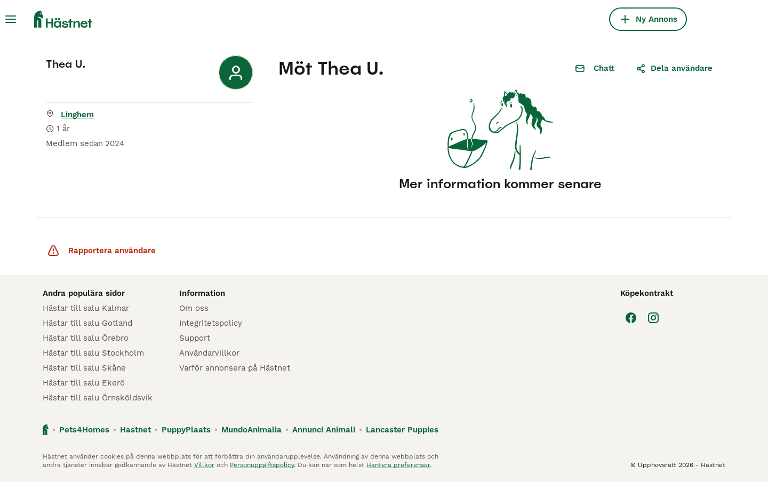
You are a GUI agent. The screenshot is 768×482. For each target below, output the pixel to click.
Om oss (194, 308)
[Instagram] (653, 317)
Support (194, 338)
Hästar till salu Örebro (86, 338)
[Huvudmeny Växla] (10, 19)
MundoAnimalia (251, 430)
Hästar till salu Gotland (87, 323)
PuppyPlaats (186, 430)
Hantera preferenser (398, 465)
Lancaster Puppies (402, 430)
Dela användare (674, 68)
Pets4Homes (84, 430)
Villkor (204, 465)
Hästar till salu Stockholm (93, 353)
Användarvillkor (209, 353)
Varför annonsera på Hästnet (234, 368)
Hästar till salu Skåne (84, 368)
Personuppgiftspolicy (262, 465)
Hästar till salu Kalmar (86, 308)
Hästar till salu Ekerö (84, 383)
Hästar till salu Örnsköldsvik (98, 398)
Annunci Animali (323, 430)
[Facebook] (631, 317)
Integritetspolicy (210, 323)
